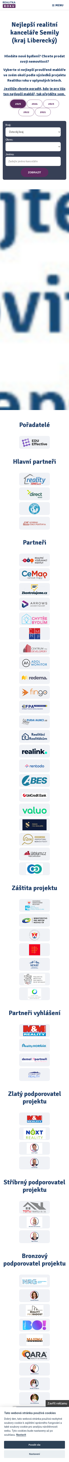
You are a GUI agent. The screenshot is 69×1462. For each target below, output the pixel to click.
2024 (35, 103)
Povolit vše (34, 1444)
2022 (26, 112)
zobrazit (34, 172)
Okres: (9, 139)
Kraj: (8, 125)
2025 (18, 103)
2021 (43, 112)
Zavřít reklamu (57, 1403)
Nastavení (34, 1454)
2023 (51, 103)
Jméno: (10, 154)
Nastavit (21, 1434)
